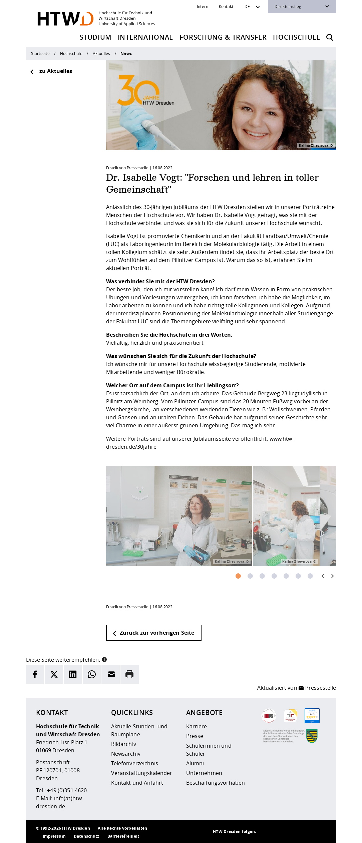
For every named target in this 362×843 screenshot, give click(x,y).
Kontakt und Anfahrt (137, 782)
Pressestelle (320, 687)
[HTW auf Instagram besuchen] (279, 831)
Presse (195, 736)
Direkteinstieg (288, 6)
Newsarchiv (125, 753)
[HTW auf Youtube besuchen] (319, 831)
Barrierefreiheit (123, 836)
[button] (104, 659)
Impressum (54, 836)
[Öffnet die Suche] (329, 37)
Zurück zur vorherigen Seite (153, 632)
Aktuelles (101, 53)
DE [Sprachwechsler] (247, 6)
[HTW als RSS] (266, 831)
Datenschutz (86, 836)
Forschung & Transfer (223, 37)
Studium (96, 37)
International (145, 37)
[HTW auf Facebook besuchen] (306, 831)
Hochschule (296, 37)
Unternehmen (204, 773)
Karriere (196, 726)
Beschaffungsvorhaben (215, 782)
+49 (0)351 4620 (67, 790)
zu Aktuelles (50, 71)
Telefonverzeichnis (134, 763)
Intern (202, 6)
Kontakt (226, 6)
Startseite (40, 53)
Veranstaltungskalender (141, 773)
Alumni (195, 763)
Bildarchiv (123, 744)
